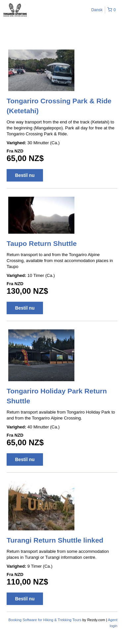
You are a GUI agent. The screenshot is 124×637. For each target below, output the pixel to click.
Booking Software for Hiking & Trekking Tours (45, 620)
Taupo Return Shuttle (42, 243)
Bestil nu (24, 175)
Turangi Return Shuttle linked (55, 540)
